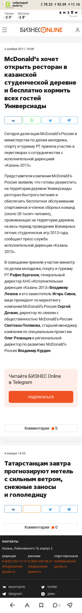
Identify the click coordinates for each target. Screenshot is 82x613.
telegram (12, 594)
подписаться (41, 396)
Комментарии (40, 428)
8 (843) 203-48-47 (40, 561)
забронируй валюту (20, 4)
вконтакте (13, 587)
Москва (23, 13)
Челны (9, 13)
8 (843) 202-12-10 (14, 561)
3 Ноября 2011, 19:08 (19, 49)
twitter (49, 587)
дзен (48, 594)
